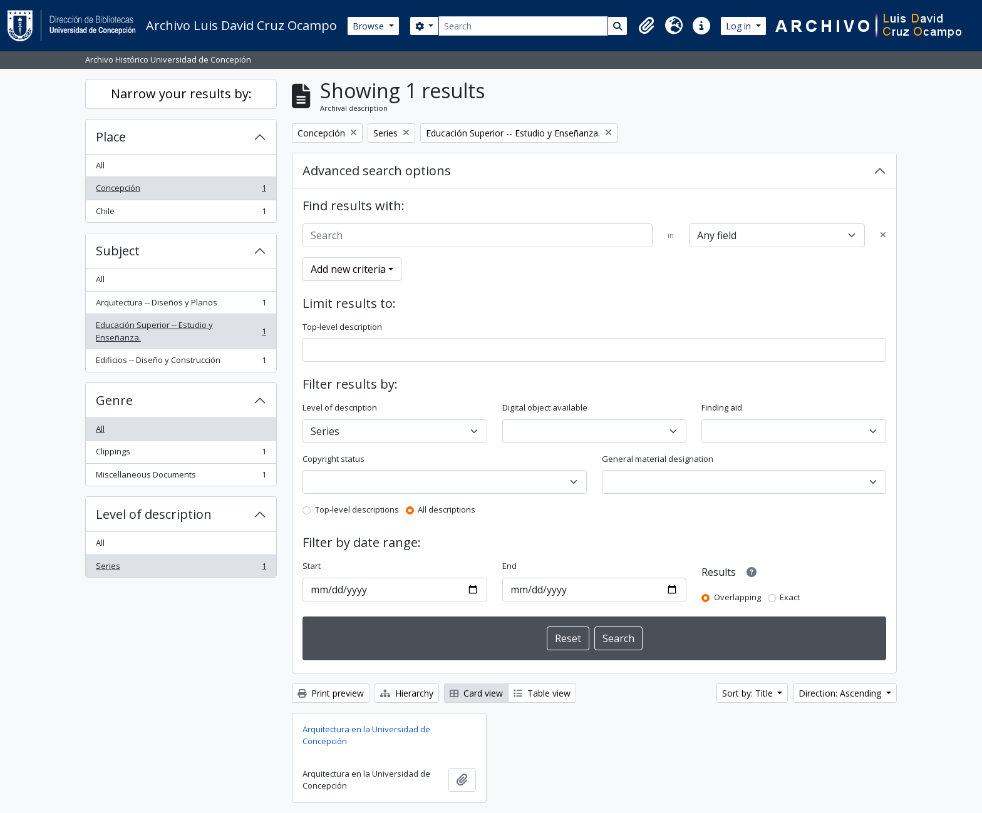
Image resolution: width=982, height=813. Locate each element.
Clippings (180, 454)
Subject (118, 250)
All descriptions (446, 509)
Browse (369, 26)
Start (311, 565)
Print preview (330, 693)
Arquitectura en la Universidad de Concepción (366, 735)
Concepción (180, 190)
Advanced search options (376, 170)
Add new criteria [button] (348, 269)
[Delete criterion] (883, 235)
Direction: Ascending (841, 693)
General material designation (657, 458)
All (100, 165)
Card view (476, 693)
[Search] (523, 26)
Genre (114, 400)
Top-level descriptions (357, 509)
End (509, 565)
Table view (542, 693)
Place (111, 136)
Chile (180, 213)
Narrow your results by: (181, 93)
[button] (646, 25)
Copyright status (333, 458)
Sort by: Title (748, 693)
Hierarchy (406, 693)
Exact (790, 597)
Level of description (154, 514)
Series (180, 568)
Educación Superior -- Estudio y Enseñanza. (180, 331)
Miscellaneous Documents (180, 477)
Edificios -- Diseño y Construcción (180, 362)
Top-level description (342, 326)
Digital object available (544, 407)
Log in (739, 26)
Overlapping (737, 597)
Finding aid (721, 407)
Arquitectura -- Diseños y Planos (180, 305)
